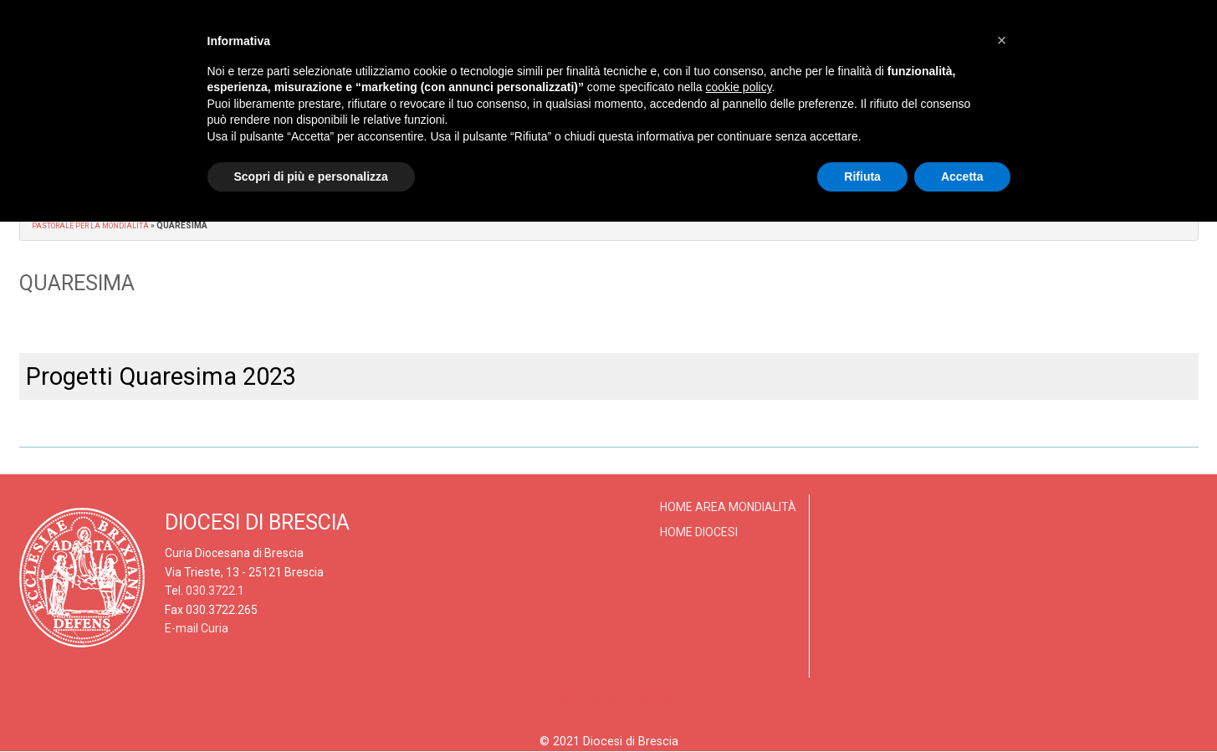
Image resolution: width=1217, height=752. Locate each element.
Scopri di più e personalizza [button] (311, 176)
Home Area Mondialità (728, 507)
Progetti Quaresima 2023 (161, 376)
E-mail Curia (196, 628)
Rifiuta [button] (862, 176)
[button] (1002, 40)
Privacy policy (580, 699)
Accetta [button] (962, 176)
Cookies (652, 699)
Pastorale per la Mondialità (96, 225)
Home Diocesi (699, 532)
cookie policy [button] (738, 87)
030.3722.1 (215, 590)
